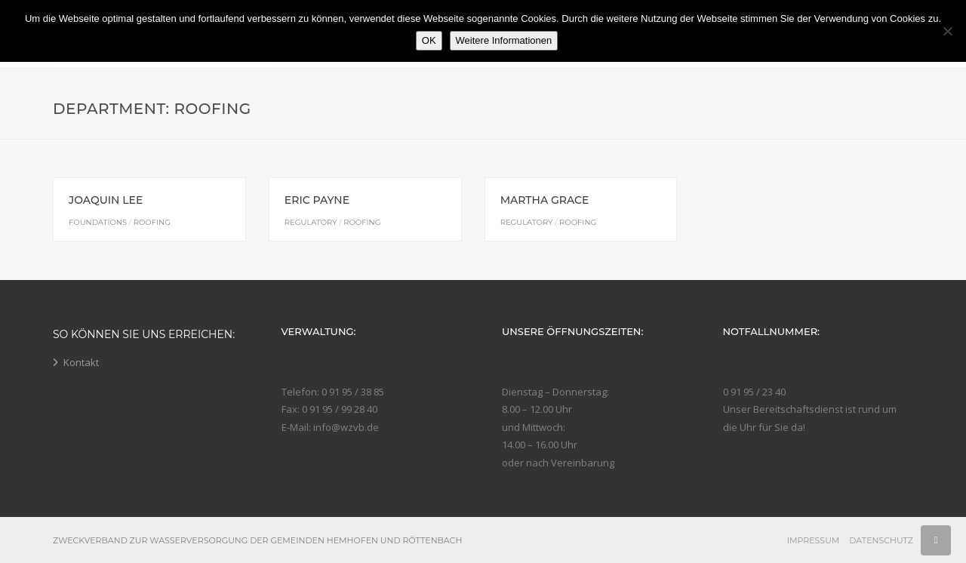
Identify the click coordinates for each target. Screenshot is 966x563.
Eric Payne (317, 200)
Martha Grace (544, 200)
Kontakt (81, 362)
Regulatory (311, 222)
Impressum (813, 540)
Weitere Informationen (504, 40)
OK (429, 40)
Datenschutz (881, 540)
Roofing (152, 222)
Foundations (98, 222)
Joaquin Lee (106, 200)
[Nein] (947, 30)
